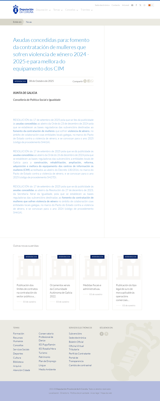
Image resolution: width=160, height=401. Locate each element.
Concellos (70, 9)
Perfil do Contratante (80, 353)
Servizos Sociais (21, 349)
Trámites (85, 9)
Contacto (116, 5)
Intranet (125, 5)
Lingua (42, 365)
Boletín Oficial (76, 341)
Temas (56, 9)
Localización (54, 393)
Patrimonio (44, 356)
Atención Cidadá (21, 370)
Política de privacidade (80, 393)
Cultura (17, 357)
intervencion (20, 81)
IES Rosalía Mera (47, 348)
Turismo (43, 352)
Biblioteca (18, 361)
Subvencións (75, 333)
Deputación (42, 9)
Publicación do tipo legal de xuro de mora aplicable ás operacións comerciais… (126, 293)
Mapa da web (106, 393)
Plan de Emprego (47, 361)
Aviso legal (94, 393)
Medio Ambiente (47, 369)
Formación (18, 333)
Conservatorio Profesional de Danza (46, 337)
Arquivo (17, 365)
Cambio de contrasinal (80, 365)
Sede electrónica (102, 5)
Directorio (64, 393)
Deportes (18, 353)
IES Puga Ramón (47, 344)
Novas (29, 22)
